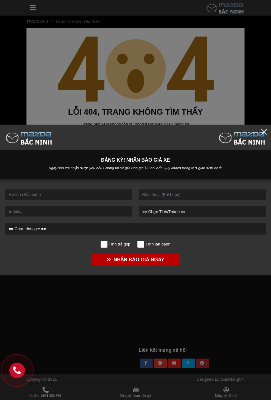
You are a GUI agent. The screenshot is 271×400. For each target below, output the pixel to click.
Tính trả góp (115, 244)
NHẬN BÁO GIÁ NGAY (134, 259)
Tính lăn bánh (154, 244)
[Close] (264, 131)
